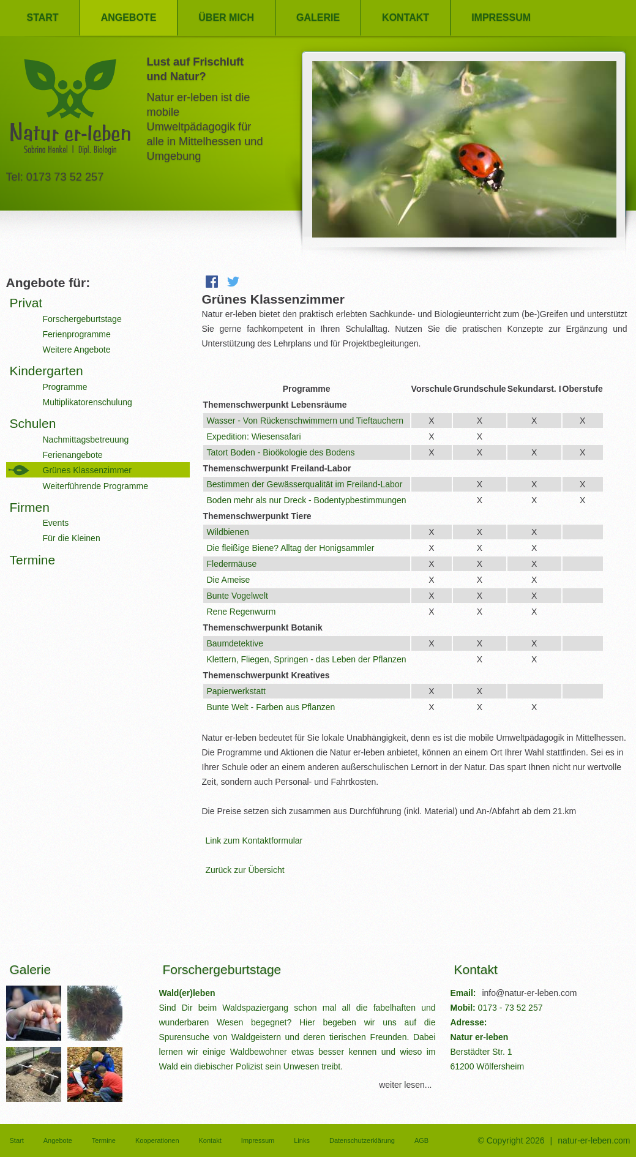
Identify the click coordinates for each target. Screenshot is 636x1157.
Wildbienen (228, 532)
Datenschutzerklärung (362, 1140)
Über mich (226, 17)
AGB (421, 1140)
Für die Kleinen (71, 538)
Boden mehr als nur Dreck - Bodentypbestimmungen (306, 500)
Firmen (30, 507)
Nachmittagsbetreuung (86, 439)
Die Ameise (228, 580)
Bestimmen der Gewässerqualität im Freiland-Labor (305, 484)
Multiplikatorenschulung (87, 402)
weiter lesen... (405, 1085)
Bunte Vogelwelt (237, 596)
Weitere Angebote (77, 349)
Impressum (501, 17)
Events (56, 523)
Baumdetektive (235, 643)
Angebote (129, 17)
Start (43, 17)
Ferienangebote (73, 455)
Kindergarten (46, 371)
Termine (33, 560)
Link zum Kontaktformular (254, 840)
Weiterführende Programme (95, 486)
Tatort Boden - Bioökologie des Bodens (281, 452)
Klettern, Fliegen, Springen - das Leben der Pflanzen (306, 659)
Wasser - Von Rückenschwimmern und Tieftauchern (305, 420)
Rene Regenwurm (241, 611)
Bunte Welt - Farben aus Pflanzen (271, 707)
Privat (26, 303)
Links (302, 1140)
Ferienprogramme (77, 334)
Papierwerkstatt (236, 691)
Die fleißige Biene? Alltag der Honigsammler (291, 548)
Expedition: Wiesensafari (254, 436)
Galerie (318, 17)
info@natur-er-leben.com (529, 993)
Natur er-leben (70, 110)
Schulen (33, 423)
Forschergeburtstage (82, 319)
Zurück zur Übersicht (245, 870)
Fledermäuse (232, 564)
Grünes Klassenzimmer (87, 470)
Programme (65, 387)
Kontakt (405, 17)
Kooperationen (157, 1140)
